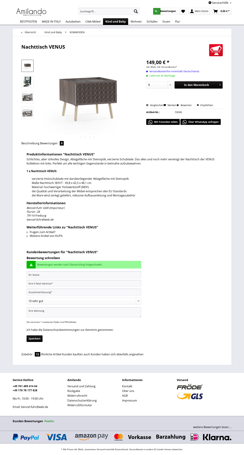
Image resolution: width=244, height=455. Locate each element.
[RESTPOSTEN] (28, 21)
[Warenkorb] (221, 11)
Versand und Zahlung (81, 386)
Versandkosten (136, 449)
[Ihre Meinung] (84, 312)
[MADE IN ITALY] (51, 21)
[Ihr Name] (84, 274)
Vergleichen (155, 105)
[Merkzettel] (183, 11)
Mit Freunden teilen (163, 122)
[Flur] (178, 21)
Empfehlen (205, 105)
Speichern (34, 338)
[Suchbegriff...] (109, 11)
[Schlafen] (152, 21)
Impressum (129, 400)
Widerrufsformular (79, 405)
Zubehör (31, 354)
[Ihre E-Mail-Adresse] (84, 283)
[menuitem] (109, 13)
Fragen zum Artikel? (41, 232)
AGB (125, 396)
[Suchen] (135, 11)
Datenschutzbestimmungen (61, 330)
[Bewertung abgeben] (84, 301)
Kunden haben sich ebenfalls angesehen (117, 354)
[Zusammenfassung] (84, 292)
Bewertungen (52, 143)
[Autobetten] (73, 21)
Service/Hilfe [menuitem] (219, 3)
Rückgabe (73, 391)
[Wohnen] (136, 21)
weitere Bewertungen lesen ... (212, 427)
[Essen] (166, 21)
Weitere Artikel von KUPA (45, 236)
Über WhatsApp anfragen (201, 122)
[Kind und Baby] (115, 21)
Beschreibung (30, 143)
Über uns (128, 391)
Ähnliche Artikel (51, 354)
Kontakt (127, 386)
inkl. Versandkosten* (167, 66)
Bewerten (184, 105)
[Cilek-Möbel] (93, 21)
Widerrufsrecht (77, 396)
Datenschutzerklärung (82, 400)
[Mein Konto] (199, 11)
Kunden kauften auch (76, 354)
